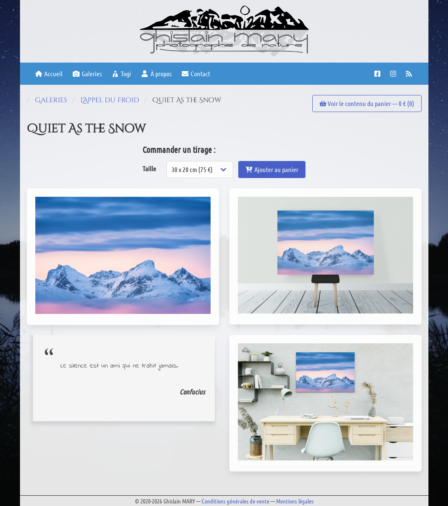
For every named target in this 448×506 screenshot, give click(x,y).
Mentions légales (295, 501)
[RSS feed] (410, 74)
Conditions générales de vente (235, 501)
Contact (196, 73)
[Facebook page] (378, 74)
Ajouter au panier (271, 169)
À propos (156, 73)
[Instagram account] (394, 74)
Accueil (49, 73)
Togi (121, 73)
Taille (149, 168)
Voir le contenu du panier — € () (367, 103)
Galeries (87, 73)
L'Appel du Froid (109, 100)
